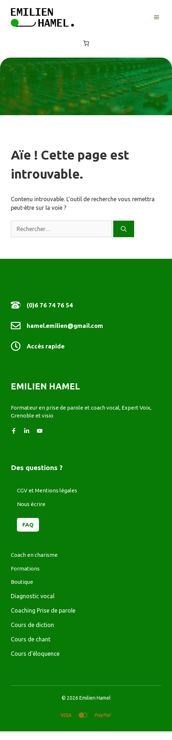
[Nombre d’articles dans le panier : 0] (86, 43)
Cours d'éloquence (35, 653)
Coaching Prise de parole (43, 610)
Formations (25, 568)
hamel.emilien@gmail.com (65, 325)
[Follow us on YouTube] (40, 431)
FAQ (28, 525)
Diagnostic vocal (32, 596)
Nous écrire (31, 504)
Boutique (22, 582)
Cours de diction (32, 625)
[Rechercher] (123, 229)
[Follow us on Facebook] (14, 431)
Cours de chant (30, 639)
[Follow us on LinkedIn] (27, 431)
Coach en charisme (34, 555)
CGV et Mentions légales (47, 490)
